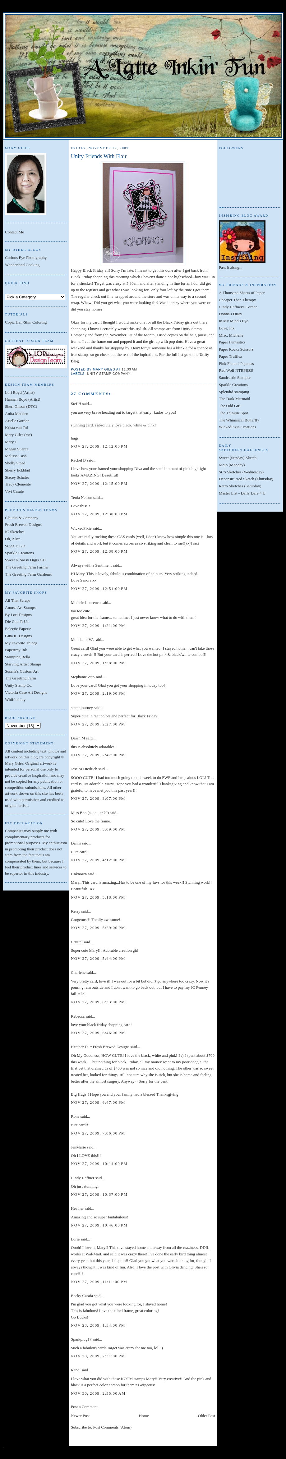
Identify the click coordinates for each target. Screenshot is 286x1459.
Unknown (79, 874)
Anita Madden (16, 413)
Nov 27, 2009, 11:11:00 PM (99, 1281)
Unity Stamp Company (108, 373)
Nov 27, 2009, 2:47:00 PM (98, 755)
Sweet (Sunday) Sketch (237, 457)
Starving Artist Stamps (23, 664)
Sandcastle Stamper (235, 377)
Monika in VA (82, 639)
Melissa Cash (16, 455)
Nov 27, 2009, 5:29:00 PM (98, 927)
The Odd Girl (230, 405)
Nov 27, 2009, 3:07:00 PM (98, 798)
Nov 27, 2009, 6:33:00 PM (98, 1002)
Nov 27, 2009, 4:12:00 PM (98, 860)
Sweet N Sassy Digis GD (25, 560)
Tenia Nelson (81, 497)
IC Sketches (14, 531)
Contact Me (14, 232)
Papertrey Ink (16, 649)
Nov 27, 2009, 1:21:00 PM (98, 625)
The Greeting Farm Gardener (28, 574)
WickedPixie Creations (237, 427)
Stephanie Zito (83, 676)
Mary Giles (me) (18, 434)
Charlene (78, 972)
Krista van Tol (16, 427)
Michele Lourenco (86, 602)
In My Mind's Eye (233, 321)
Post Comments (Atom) (112, 1427)
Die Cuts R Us (16, 621)
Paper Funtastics (232, 342)
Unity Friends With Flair (99, 156)
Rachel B (78, 460)
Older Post (206, 1415)
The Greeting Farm (20, 678)
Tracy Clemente (18, 484)
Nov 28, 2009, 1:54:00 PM (98, 1325)
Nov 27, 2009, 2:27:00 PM (98, 724)
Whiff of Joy (15, 699)
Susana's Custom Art (22, 671)
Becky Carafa (82, 1295)
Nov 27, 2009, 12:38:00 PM (99, 551)
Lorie (75, 1239)
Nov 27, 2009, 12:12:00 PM (99, 446)
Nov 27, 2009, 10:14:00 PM (99, 1163)
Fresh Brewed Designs (23, 524)
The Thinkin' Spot (233, 413)
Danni (76, 843)
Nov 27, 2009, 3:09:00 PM (98, 829)
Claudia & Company (22, 517)
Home (144, 1415)
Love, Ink (227, 328)
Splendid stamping (234, 391)
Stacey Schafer (17, 477)
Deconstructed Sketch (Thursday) (246, 478)
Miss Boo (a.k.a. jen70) (90, 812)
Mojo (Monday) (232, 465)
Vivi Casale (14, 491)
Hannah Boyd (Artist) (22, 399)
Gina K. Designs (18, 635)
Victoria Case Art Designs (26, 692)
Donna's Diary (230, 313)
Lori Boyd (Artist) (20, 392)
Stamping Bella (17, 657)
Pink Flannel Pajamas (236, 363)
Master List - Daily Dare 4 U (242, 493)
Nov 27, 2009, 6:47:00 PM (98, 1102)
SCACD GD (15, 546)
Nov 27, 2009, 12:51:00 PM (99, 588)
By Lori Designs (18, 614)
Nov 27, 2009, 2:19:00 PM (98, 693)
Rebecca (78, 1016)
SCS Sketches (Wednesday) (241, 472)
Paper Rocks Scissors (236, 349)
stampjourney (82, 707)
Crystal (77, 942)
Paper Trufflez (230, 356)
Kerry (75, 911)
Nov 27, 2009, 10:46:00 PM (99, 1225)
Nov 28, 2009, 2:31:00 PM (98, 1356)
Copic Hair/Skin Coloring (26, 322)
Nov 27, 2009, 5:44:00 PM (98, 958)
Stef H (76, 403)
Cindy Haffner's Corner (238, 307)
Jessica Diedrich (84, 768)
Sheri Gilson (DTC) (21, 406)
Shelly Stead (15, 463)
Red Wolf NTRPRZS (236, 370)
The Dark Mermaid (234, 398)
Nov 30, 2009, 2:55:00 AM (98, 1393)
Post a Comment (84, 1406)
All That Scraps (17, 600)
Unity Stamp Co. (18, 685)
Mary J (10, 442)
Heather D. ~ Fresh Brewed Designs (100, 1046)
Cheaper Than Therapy (237, 299)
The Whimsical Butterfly (239, 420)
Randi (76, 1370)
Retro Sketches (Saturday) (240, 486)
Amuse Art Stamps (20, 607)
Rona (75, 1116)
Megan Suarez (16, 449)
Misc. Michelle (231, 335)
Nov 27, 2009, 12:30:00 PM (99, 514)
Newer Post (80, 1415)
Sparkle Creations (19, 552)
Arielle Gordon (17, 420)
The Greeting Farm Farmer (26, 567)
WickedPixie (81, 528)
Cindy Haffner (82, 1178)
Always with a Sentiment (91, 565)
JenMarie (78, 1147)
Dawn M (78, 738)
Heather (77, 1208)
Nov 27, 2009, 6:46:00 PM (98, 1032)
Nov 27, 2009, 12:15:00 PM (99, 483)
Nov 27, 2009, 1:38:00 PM (98, 662)
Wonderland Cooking (22, 264)
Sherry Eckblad (17, 470)
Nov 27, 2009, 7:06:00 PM (98, 1133)
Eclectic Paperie (18, 628)
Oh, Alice (13, 538)
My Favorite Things (21, 643)
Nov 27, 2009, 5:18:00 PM (98, 897)
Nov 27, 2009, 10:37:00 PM (99, 1194)
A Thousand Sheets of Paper (242, 292)
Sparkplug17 (81, 1339)
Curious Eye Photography (26, 257)
